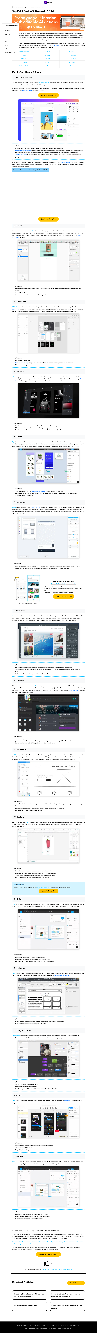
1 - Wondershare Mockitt (23, 51)
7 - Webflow (24, 58)
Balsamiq (14, 973)
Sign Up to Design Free (64, 596)
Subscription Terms (75, 1325)
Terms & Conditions (22, 1325)
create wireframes (35, 507)
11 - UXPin (47, 62)
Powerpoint (67, 1100)
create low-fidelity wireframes (61, 975)
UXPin (13, 904)
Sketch (33, 231)
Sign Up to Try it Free (48, 219)
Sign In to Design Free (48, 95)
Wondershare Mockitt (43, 82)
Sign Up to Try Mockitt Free (48, 1254)
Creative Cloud (15, 309)
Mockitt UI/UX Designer (42, 887)
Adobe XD (14, 307)
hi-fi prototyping (56, 45)
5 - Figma (47, 55)
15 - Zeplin (72, 66)
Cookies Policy (55, 1325)
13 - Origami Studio (23, 66)
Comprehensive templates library (22, 150)
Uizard (13, 1100)
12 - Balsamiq (72, 62)
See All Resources (76, 1283)
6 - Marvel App (72, 55)
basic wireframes (65, 162)
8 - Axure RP (47, 58)
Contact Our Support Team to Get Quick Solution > (57, 1269)
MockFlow (14, 755)
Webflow (14, 616)
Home (14, 7)
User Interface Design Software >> (63, 584)
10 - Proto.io (24, 62)
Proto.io (27, 822)
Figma (13, 442)
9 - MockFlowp (72, 58)
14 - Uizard (47, 66)
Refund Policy (64, 1325)
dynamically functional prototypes (39, 491)
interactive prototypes (27, 90)
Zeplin (13, 1161)
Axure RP (33, 686)
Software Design (22, 7)
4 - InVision (23, 55)
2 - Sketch (47, 51)
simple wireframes (73, 690)
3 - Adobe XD (72, 51)
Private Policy (45, 1325)
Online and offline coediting (21, 362)
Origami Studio (16, 1035)
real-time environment (21, 154)
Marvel (14, 507)
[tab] (10, 31)
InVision (14, 377)
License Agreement (34, 1325)
